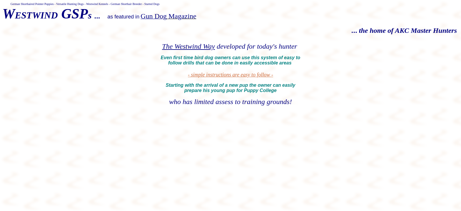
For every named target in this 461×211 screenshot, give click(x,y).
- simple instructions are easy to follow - (230, 75)
